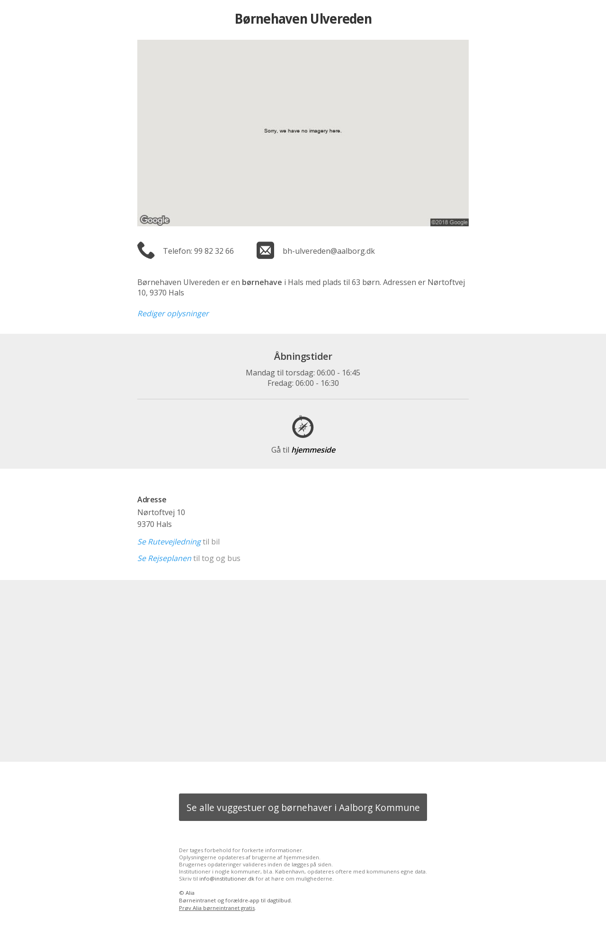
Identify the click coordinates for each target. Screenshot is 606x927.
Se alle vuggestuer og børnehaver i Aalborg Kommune (303, 807)
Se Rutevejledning (169, 541)
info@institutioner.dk (226, 878)
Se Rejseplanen (164, 558)
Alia (190, 892)
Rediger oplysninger (173, 313)
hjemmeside (303, 450)
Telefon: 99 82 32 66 (198, 251)
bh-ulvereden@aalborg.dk (329, 251)
